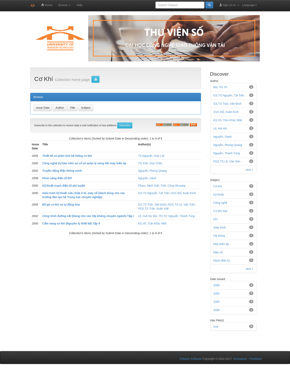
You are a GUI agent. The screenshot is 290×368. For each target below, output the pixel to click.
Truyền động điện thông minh (62, 170)
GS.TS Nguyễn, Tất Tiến (153, 193)
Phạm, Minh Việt (148, 185)
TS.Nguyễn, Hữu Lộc (151, 155)
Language (249, 5)
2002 (216, 293)
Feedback (256, 358)
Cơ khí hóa (220, 211)
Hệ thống (219, 235)
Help (79, 5)
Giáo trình (219, 227)
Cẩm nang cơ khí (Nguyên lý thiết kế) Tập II (71, 223)
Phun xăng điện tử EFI (57, 178)
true (215, 326)
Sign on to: (229, 5)
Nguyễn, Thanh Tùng (181, 216)
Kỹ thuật (218, 194)
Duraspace (240, 358)
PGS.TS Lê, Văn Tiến (181, 204)
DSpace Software (191, 358)
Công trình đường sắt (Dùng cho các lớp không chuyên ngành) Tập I (88, 216)
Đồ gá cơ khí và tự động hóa (61, 204)
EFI (215, 219)
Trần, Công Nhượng (172, 185)
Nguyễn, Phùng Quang (152, 170)
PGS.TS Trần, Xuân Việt (153, 208)
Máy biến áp (221, 244)
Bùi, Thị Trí (160, 216)
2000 (216, 285)
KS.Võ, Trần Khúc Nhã (152, 223)
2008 (216, 310)
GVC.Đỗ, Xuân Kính (183, 193)
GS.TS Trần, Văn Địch (152, 204)
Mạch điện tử (221, 260)
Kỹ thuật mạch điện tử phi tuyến (63, 185)
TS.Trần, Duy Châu (150, 163)
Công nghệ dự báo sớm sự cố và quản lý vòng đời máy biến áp (84, 163)
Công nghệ (220, 202)
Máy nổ (218, 252)
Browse (64, 5)
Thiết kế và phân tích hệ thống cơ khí (67, 155)
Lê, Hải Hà (144, 216)
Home (46, 5)
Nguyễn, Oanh (147, 178)
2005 (216, 301)
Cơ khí (217, 186)
